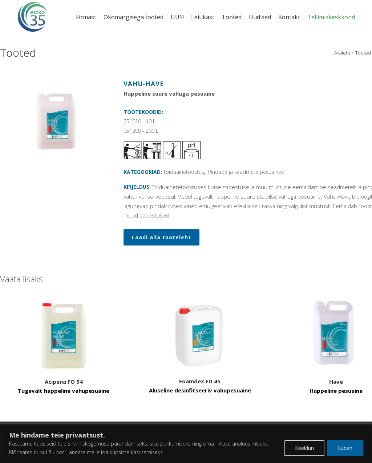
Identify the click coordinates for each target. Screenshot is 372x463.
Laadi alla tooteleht (161, 237)
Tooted (363, 52)
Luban (345, 447)
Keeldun (304, 447)
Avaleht (342, 52)
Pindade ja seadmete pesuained (246, 171)
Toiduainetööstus (183, 171)
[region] (186, 443)
